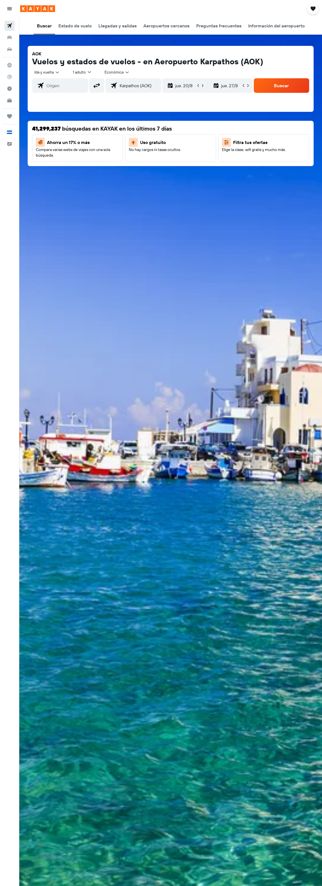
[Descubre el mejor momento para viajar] (9, 88)
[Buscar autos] (9, 49)
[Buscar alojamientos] (9, 37)
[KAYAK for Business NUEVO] (9, 100)
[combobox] (117, 72)
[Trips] (9, 116)
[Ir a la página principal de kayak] (37, 8)
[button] (9, 9)
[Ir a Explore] (9, 65)
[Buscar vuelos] (9, 25)
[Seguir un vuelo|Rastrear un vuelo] (9, 76)
